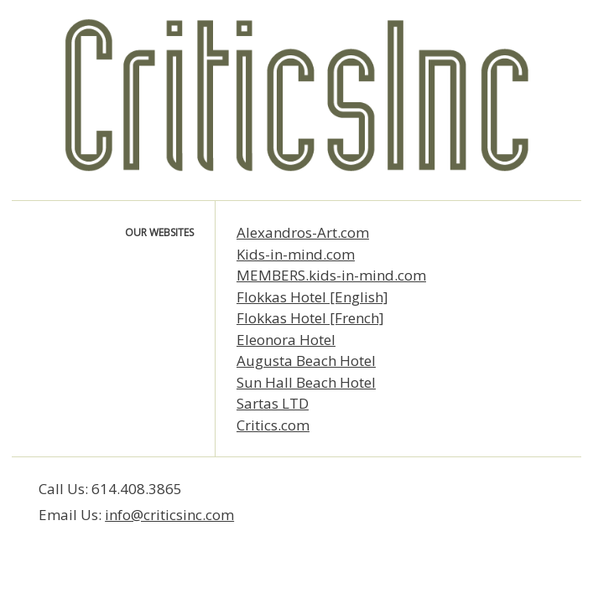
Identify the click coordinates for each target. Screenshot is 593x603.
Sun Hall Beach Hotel (306, 382)
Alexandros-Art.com (303, 232)
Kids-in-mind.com (296, 254)
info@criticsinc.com (169, 514)
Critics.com (273, 425)
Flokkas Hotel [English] (312, 297)
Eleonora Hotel (286, 339)
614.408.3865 (136, 488)
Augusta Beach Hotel (306, 360)
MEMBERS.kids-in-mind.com (331, 275)
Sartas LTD (273, 403)
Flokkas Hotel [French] (310, 317)
